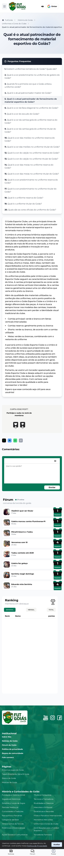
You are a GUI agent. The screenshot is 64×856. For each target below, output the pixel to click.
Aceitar (56, 844)
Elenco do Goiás (9, 778)
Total (51, 610)
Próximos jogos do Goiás (13, 770)
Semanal (10, 610)
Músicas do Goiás (9, 782)
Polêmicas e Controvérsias (13, 828)
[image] (55, 460)
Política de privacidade (12, 749)
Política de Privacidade (37, 846)
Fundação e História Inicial (13, 795)
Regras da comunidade (12, 753)
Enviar (52, 487)
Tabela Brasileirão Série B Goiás (15, 774)
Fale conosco (8, 757)
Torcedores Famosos (43, 835)
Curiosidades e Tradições (12, 811)
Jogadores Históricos (11, 799)
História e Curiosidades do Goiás (21, 791)
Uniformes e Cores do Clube (46, 824)
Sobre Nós (6, 737)
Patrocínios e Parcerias (12, 815)
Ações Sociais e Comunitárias (15, 835)
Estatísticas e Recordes (44, 811)
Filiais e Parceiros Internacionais (48, 815)
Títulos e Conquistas (42, 795)
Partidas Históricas (10, 807)
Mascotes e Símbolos (43, 807)
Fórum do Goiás (9, 745)
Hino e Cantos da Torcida (13, 824)
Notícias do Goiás (10, 741)
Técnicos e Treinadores (43, 799)
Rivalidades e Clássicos (44, 803)
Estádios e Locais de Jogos (13, 803)
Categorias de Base (10, 820)
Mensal (31, 610)
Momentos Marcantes (43, 820)
